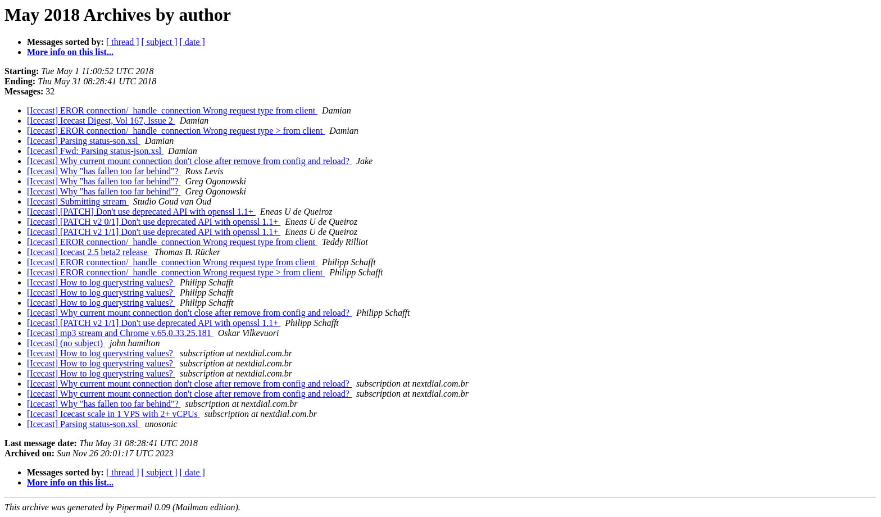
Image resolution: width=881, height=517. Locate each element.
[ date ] (192, 42)
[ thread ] (122, 42)
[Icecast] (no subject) (66, 343)
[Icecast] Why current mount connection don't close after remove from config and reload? (189, 161)
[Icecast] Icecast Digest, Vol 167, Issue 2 (101, 120)
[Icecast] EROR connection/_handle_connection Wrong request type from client (172, 110)
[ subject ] (160, 42)
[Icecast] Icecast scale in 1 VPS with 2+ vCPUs (113, 414)
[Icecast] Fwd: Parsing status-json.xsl (95, 151)
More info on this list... (70, 52)
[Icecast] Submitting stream (78, 201)
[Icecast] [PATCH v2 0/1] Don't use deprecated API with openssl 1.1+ (153, 221)
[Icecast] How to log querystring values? (101, 282)
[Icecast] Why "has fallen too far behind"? (104, 171)
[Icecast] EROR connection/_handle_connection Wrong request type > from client (176, 130)
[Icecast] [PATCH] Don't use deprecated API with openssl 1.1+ (141, 211)
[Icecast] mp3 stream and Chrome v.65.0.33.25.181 (120, 333)
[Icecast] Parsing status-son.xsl (83, 141)
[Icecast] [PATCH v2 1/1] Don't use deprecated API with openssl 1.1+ (153, 232)
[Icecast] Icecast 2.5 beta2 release (88, 252)
